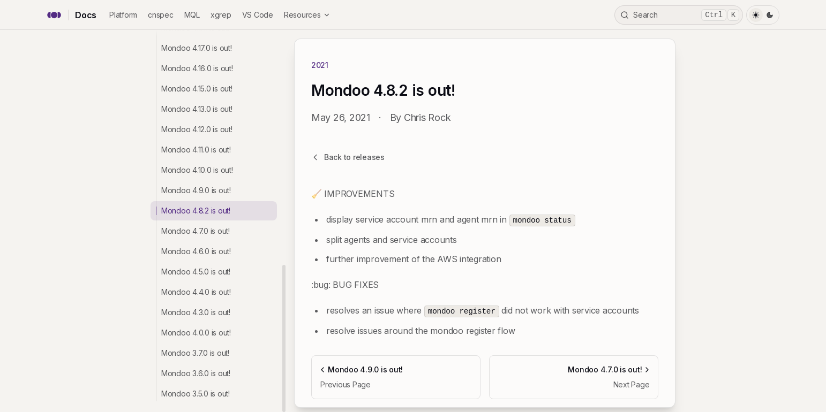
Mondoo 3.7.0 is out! (195, 352)
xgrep (221, 14)
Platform (123, 14)
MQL (192, 14)
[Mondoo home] (54, 14)
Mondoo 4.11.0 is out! (196, 149)
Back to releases (348, 157)
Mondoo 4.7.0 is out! (195, 230)
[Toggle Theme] (762, 15)
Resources (307, 14)
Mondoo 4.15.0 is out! (196, 88)
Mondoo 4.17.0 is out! (196, 47)
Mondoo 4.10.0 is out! (197, 169)
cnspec (161, 14)
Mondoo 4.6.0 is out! (196, 251)
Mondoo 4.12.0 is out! (196, 129)
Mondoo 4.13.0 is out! (196, 108)
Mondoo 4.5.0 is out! (195, 271)
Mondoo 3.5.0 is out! (195, 393)
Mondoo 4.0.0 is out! (196, 332)
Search (679, 15)
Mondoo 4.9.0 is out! (196, 190)
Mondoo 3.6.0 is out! (195, 373)
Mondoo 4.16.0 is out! (197, 68)
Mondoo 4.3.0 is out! (195, 312)
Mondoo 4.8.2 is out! (195, 210)
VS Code (257, 14)
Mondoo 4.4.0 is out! (196, 291)
